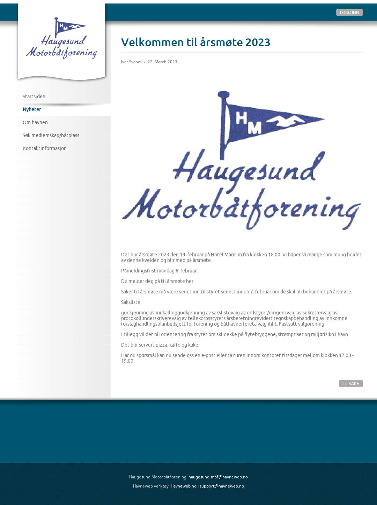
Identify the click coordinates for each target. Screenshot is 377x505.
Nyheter (32, 109)
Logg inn (349, 12)
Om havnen (35, 122)
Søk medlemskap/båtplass (51, 135)
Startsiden (34, 96)
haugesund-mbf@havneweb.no (218, 477)
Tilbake (351, 383)
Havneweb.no (184, 486)
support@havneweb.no (222, 486)
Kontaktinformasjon (45, 148)
